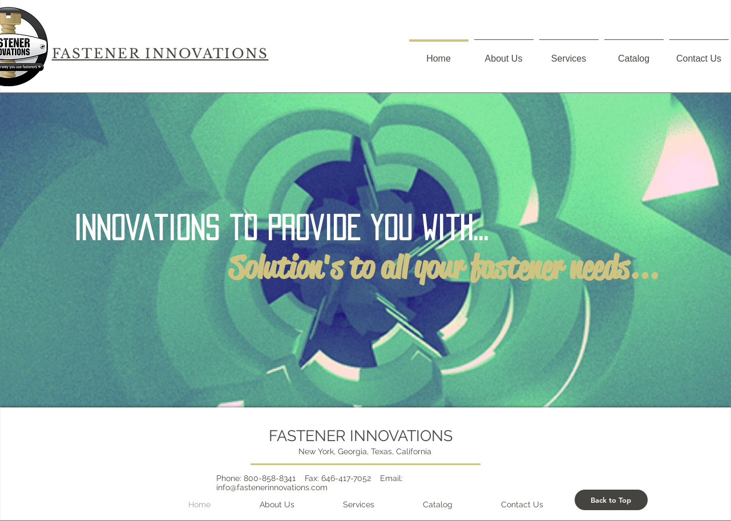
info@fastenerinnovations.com (272, 487)
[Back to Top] (611, 499)
